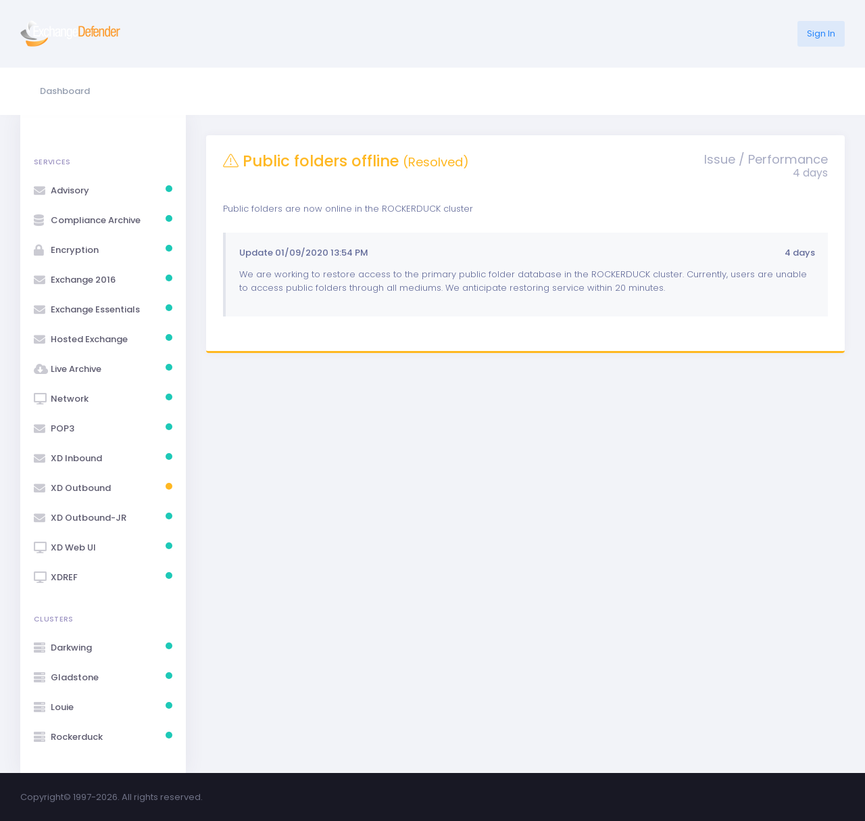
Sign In (821, 33)
